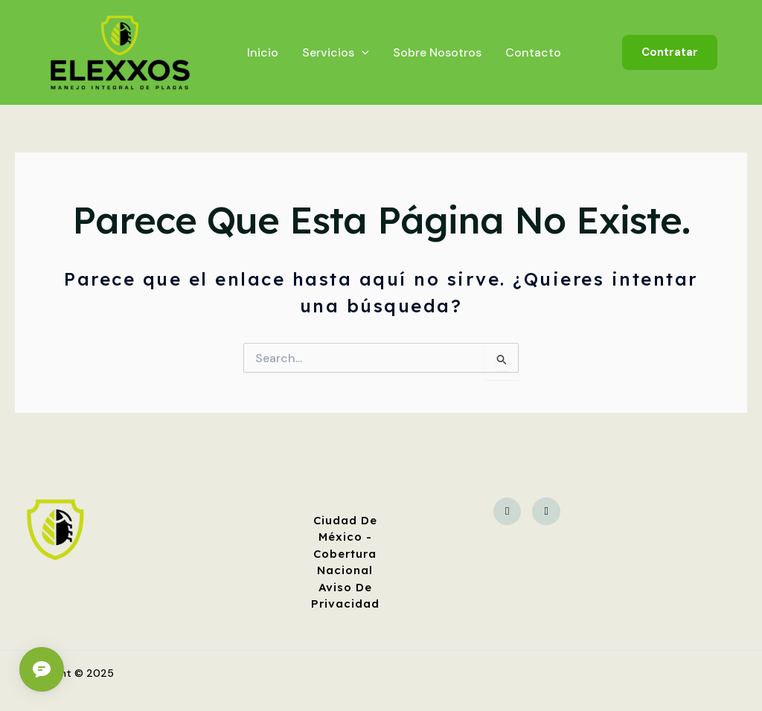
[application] (361, 53)
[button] (669, 52)
